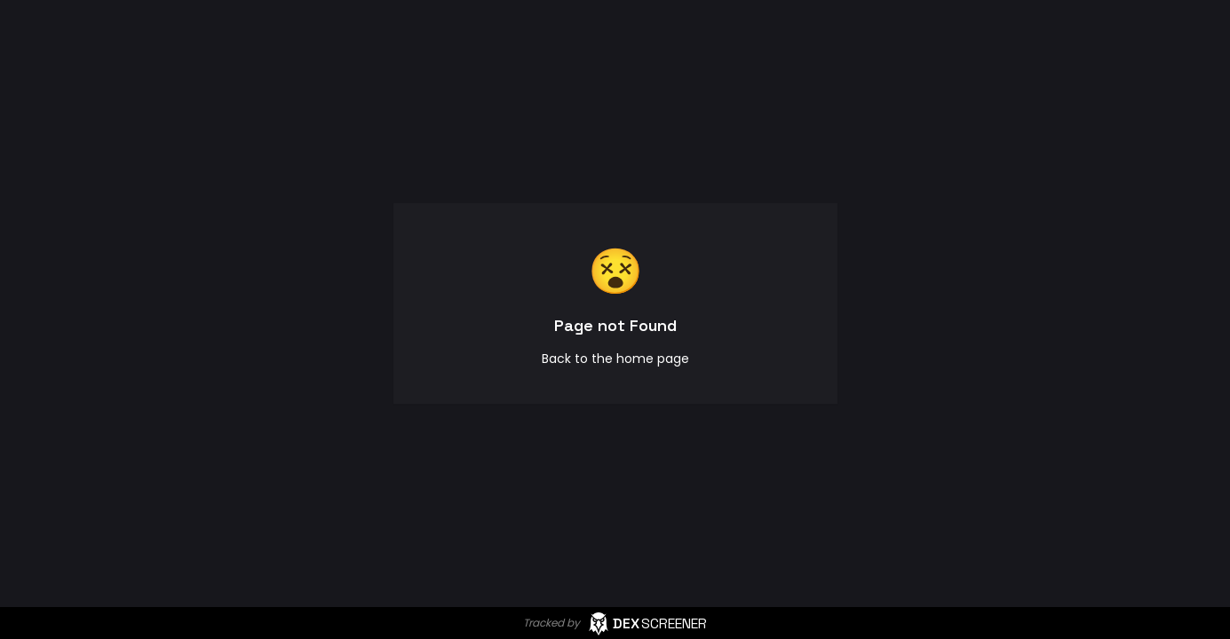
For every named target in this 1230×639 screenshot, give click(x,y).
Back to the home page (615, 358)
